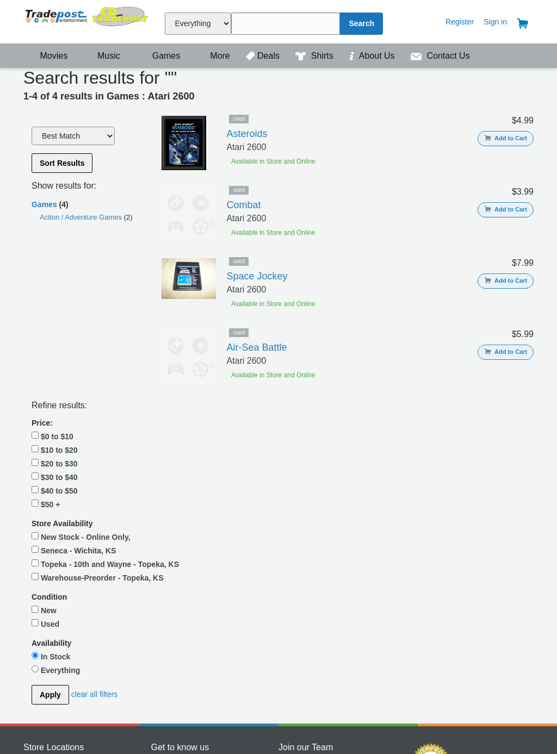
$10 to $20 (55, 307)
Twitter (162, 652)
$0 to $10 (52, 293)
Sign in (495, 21)
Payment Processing (430, 665)
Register (459, 21)
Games (159, 55)
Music (103, 55)
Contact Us (440, 55)
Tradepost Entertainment (87, 20)
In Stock (51, 535)
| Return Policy (402, 726)
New (44, 489)
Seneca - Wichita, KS (74, 407)
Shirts (315, 55)
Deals (264, 55)
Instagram (168, 663)
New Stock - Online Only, (81, 394)
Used (45, 502)
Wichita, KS (43, 652)
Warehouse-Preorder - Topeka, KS (76, 451)
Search (361, 23)
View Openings (304, 641)
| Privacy (360, 726)
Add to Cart (505, 137)
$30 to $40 (55, 334)
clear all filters (94, 573)
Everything (56, 549)
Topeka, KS (43, 641)
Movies (46, 55)
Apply (50, 574)
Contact (278, 700)
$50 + (46, 361)
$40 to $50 (55, 348)
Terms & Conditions (311, 726)
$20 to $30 (55, 320)
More (214, 55)
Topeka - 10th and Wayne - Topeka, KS (81, 427)
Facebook (167, 641)
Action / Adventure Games (82, 217)
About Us (373, 55)
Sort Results (62, 163)
